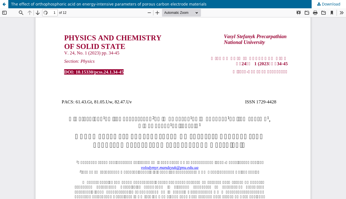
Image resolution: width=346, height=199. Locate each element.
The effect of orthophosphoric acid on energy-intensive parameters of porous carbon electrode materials (109, 4)
